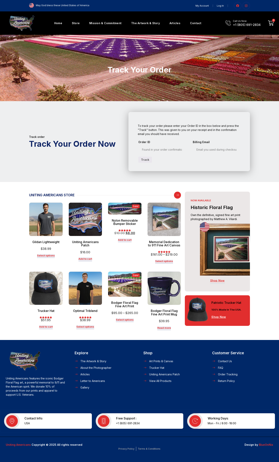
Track (145, 170)
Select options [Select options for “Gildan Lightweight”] (46, 255)
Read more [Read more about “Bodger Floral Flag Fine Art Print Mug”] (164, 327)
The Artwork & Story (145, 23)
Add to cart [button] (85, 258)
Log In (220, 5)
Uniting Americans (18, 444)
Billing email (201, 153)
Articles (175, 23)
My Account (202, 5)
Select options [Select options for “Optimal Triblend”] (85, 326)
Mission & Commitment (105, 23)
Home (58, 23)
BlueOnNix (266, 444)
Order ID (144, 153)
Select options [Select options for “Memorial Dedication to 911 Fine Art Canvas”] (164, 261)
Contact (196, 23)
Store (76, 23)
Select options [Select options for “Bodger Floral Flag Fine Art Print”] (125, 319)
